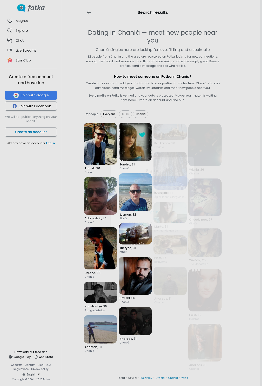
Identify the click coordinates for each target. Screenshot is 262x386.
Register (176, 222)
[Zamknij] (188, 162)
